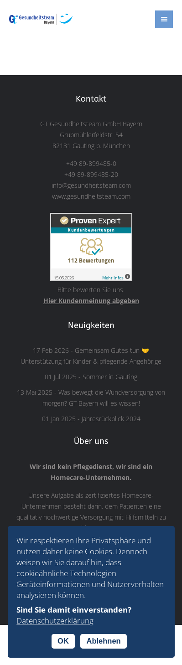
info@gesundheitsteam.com (91, 185)
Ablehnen (103, 641)
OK (63, 641)
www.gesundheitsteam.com (91, 196)
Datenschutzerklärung (55, 620)
